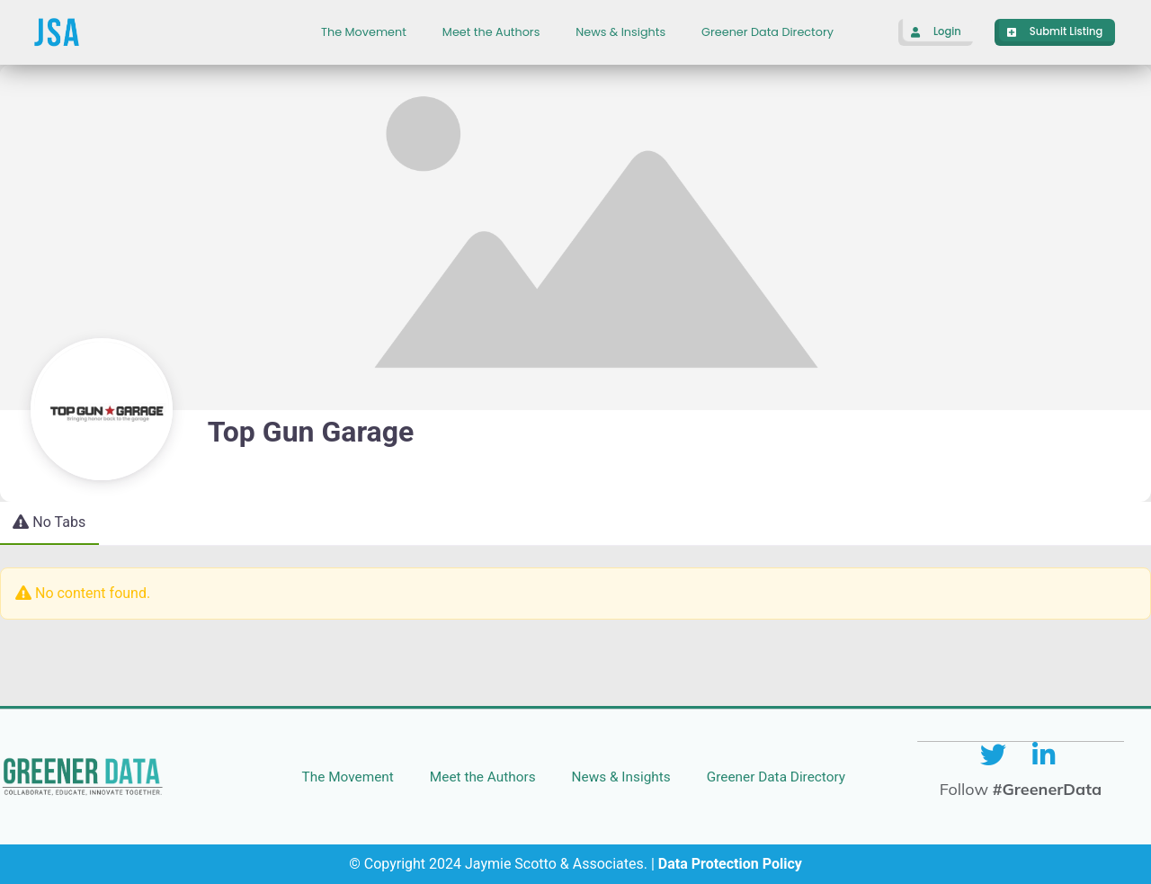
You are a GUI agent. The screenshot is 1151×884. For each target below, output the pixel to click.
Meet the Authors (491, 32)
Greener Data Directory (767, 32)
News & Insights (620, 32)
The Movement (363, 32)
